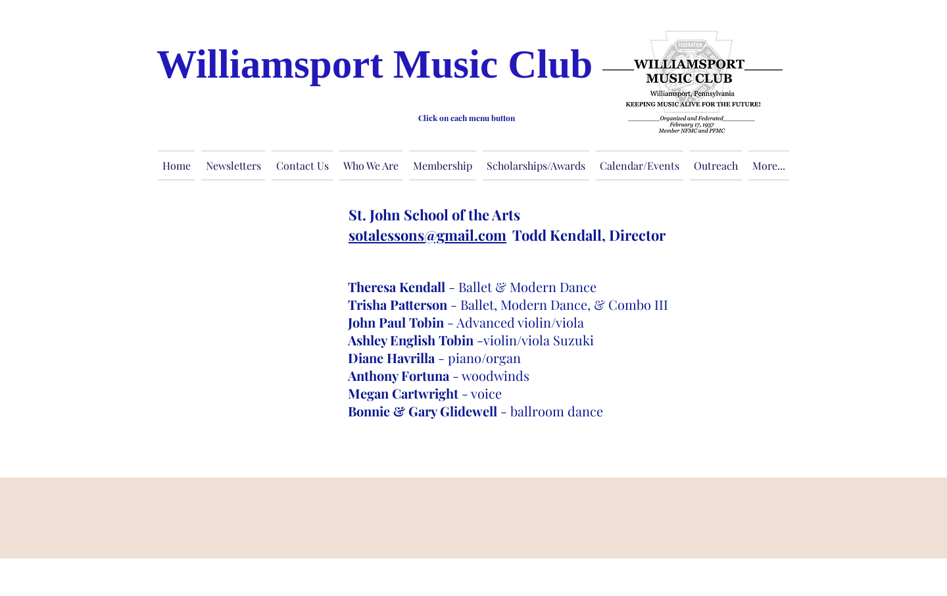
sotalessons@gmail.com (427, 235)
